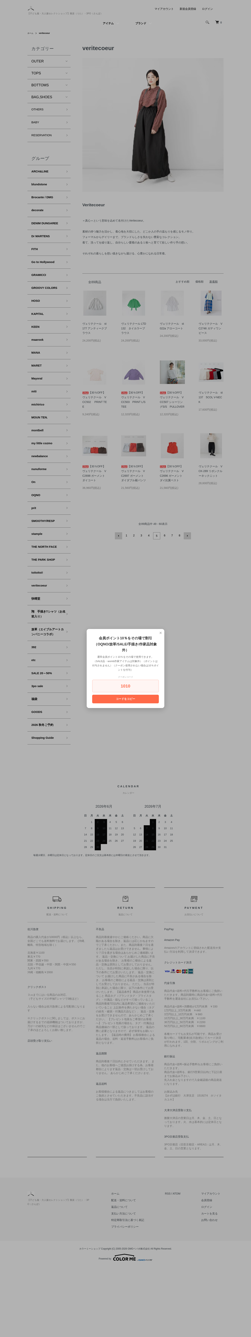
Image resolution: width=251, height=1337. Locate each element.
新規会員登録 (188, 8)
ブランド (140, 23)
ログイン (207, 8)
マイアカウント (164, 8)
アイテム (108, 23)
